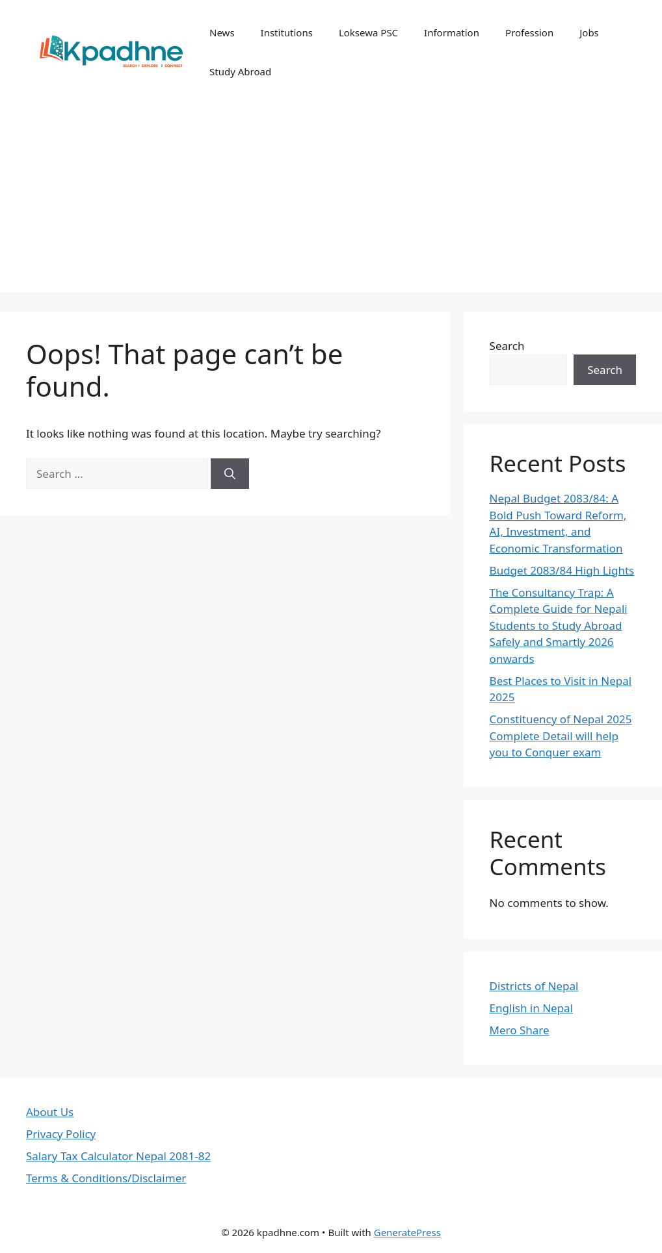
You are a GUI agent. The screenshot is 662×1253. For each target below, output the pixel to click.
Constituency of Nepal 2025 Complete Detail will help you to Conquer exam (561, 736)
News (222, 32)
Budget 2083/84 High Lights (562, 570)
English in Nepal (531, 1007)
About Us (49, 1111)
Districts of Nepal (534, 985)
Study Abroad (240, 71)
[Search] (230, 474)
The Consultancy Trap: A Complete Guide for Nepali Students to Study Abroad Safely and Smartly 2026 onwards (559, 625)
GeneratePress (407, 1232)
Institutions (287, 32)
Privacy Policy (61, 1133)
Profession (529, 32)
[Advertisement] (331, 201)
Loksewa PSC (368, 32)
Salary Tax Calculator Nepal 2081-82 (118, 1155)
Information (451, 32)
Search (507, 345)
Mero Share (519, 1030)
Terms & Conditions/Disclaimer (106, 1178)
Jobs (589, 32)
